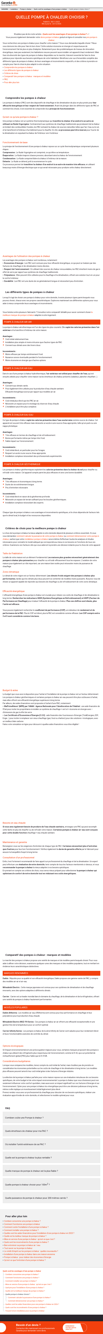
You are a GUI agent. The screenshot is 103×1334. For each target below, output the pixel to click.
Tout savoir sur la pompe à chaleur (18, 1248)
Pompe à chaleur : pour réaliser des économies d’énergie (27, 1257)
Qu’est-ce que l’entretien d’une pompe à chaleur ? (25, 1260)
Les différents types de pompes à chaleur (21, 70)
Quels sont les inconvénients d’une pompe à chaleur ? (26, 1242)
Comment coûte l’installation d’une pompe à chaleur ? (26, 1227)
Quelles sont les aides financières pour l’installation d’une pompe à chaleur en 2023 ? (39, 1233)
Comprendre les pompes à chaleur (18, 67)
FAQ (6, 79)
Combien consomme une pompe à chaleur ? (22, 1221)
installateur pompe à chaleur (36, 539)
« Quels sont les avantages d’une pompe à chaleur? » (64, 34)
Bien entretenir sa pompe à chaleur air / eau (22, 1245)
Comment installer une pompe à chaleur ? (21, 1230)
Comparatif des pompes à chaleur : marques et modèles (27, 76)
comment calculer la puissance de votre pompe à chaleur (40, 536)
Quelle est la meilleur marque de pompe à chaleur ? (25, 1236)
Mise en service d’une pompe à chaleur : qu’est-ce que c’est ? (29, 1239)
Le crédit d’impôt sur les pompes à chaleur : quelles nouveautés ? (31, 1251)
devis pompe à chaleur (50, 37)
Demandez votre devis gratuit (75, 1327)
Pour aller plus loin (11, 82)
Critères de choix (11, 73)
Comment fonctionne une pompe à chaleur (22, 1224)
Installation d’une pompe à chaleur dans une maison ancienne (29, 1254)
